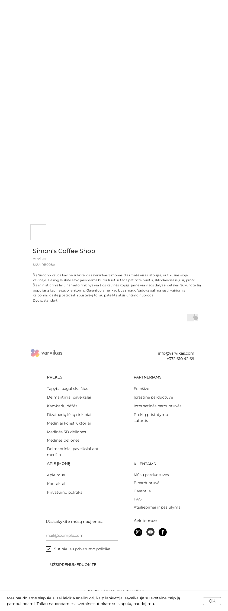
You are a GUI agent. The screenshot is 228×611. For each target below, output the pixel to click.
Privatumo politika (64, 492)
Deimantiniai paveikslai (69, 397)
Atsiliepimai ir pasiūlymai (158, 507)
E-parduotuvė (146, 482)
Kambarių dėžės (62, 405)
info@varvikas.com (176, 353)
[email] (82, 535)
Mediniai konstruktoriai (69, 423)
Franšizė (141, 388)
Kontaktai (56, 483)
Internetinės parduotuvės (157, 405)
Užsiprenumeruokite (73, 564)
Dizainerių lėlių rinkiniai (69, 414)
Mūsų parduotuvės (151, 474)
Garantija (142, 491)
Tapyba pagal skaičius (67, 388)
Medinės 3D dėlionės (66, 431)
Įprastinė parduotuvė (153, 397)
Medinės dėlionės (63, 440)
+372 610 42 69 (180, 358)
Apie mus (56, 475)
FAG (138, 499)
